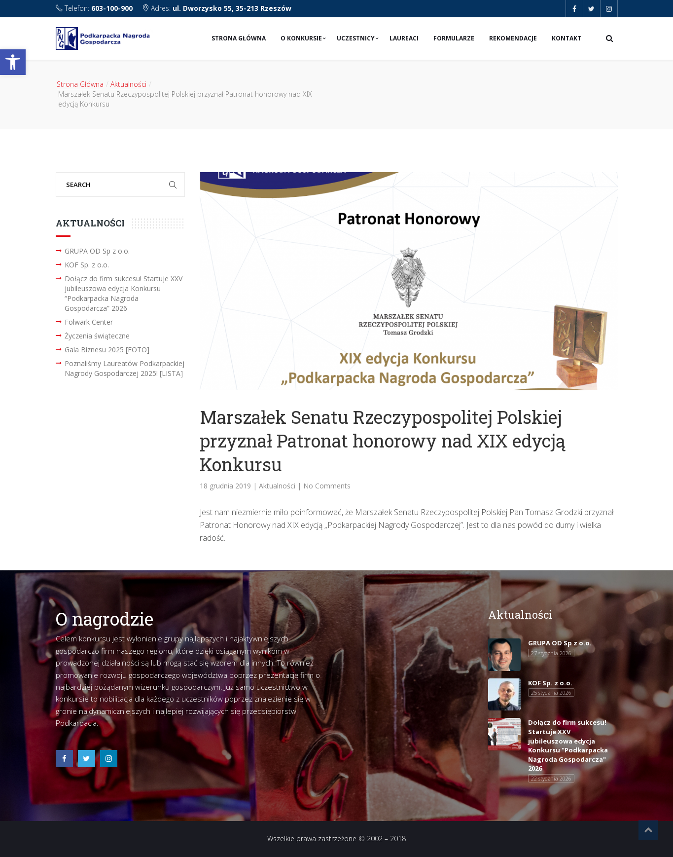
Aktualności (128, 84)
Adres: (216, 8)
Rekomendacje (513, 38)
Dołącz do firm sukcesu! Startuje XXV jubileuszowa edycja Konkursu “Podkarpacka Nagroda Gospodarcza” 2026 (123, 293)
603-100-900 (112, 8)
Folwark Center (89, 322)
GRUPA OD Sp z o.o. (97, 251)
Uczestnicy (356, 38)
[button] (13, 62)
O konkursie (301, 38)
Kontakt (566, 38)
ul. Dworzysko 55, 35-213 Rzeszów (232, 8)
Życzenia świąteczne (97, 335)
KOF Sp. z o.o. (87, 264)
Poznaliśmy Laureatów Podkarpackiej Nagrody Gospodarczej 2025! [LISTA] (124, 368)
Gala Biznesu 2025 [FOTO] (107, 349)
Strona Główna (239, 38)
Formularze (453, 38)
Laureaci (404, 38)
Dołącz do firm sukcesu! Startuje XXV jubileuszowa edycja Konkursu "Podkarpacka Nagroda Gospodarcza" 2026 (568, 745)
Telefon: (95, 8)
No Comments (327, 485)
